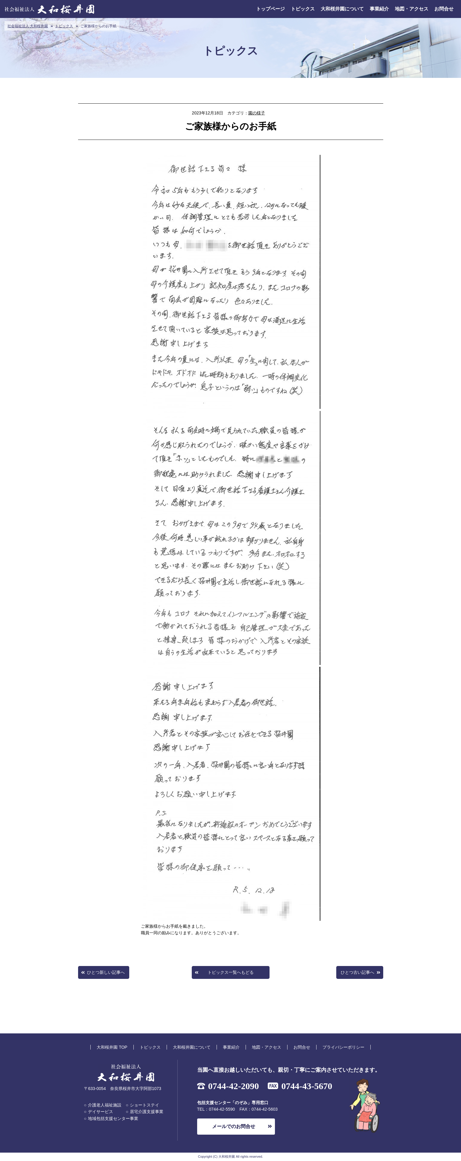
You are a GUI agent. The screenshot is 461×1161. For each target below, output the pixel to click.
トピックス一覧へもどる (231, 972)
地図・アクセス (411, 8)
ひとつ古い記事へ (357, 972)
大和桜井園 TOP (112, 1047)
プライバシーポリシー (343, 1047)
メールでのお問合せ (233, 1126)
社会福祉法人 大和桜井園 (27, 26)
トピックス (303, 8)
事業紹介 (379, 8)
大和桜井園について (342, 8)
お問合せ (444, 8)
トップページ (270, 8)
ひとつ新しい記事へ (106, 972)
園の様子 (256, 113)
